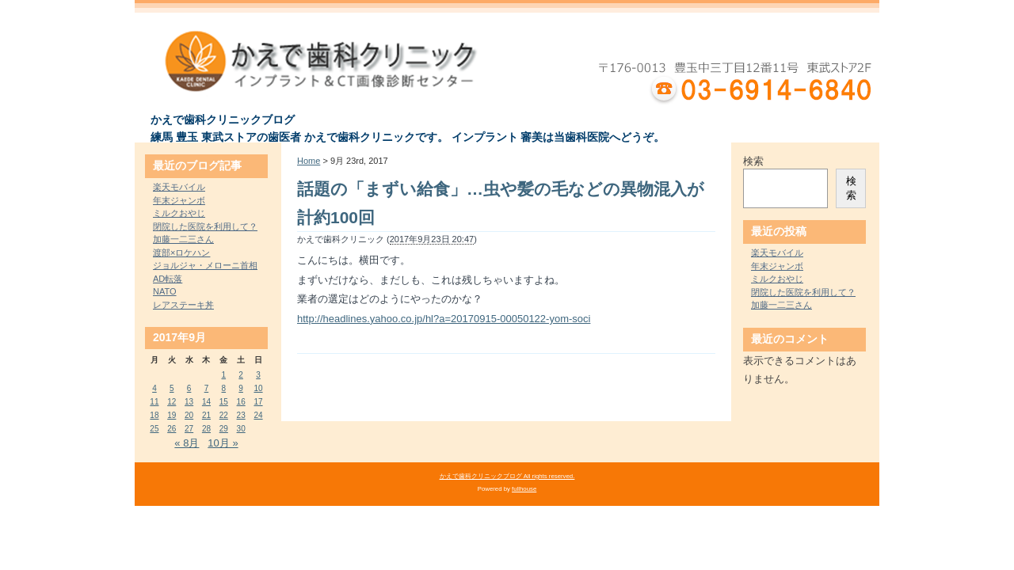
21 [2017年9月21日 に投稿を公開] (206, 415)
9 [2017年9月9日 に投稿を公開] (240, 388)
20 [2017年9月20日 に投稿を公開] (189, 415)
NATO (165, 291)
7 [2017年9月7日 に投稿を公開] (206, 388)
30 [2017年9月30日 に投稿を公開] (241, 428)
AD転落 (167, 278)
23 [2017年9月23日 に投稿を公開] (241, 415)
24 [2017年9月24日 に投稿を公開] (258, 415)
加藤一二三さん (183, 239)
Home (308, 160)
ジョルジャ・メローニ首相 (205, 265)
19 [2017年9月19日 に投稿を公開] (171, 415)
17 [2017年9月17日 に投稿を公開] (258, 401)
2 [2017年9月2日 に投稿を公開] (240, 374)
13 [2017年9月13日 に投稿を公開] (189, 401)
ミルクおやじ (179, 213)
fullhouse (524, 488)
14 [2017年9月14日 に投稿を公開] (206, 401)
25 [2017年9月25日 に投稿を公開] (154, 428)
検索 (753, 161)
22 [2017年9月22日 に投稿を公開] (223, 415)
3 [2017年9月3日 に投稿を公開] (258, 374)
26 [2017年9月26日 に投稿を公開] (171, 428)
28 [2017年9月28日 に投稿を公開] (206, 428)
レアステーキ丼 (183, 305)
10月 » (223, 443)
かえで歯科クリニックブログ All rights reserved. (507, 476)
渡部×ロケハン (181, 252)
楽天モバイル (179, 187)
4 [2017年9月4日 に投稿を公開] (154, 388)
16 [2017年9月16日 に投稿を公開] (241, 401)
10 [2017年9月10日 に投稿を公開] (258, 388)
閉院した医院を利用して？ (205, 226)
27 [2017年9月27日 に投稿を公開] (189, 428)
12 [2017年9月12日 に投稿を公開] (171, 401)
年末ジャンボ (179, 200)
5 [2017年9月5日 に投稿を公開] (172, 388)
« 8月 (186, 443)
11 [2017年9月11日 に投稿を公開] (154, 401)
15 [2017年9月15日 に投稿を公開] (223, 401)
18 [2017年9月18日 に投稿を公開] (154, 415)
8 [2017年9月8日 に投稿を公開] (224, 388)
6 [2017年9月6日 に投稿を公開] (189, 388)
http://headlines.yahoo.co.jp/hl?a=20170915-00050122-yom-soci (443, 319)
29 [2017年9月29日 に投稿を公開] (223, 428)
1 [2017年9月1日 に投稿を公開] (224, 374)
